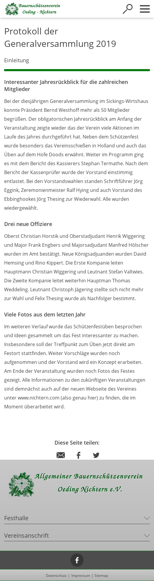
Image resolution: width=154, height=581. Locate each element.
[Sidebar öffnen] (144, 8)
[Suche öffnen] (127, 8)
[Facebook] (77, 560)
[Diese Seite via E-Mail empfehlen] (60, 461)
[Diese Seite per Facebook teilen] (78, 461)
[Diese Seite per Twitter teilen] (96, 461)
